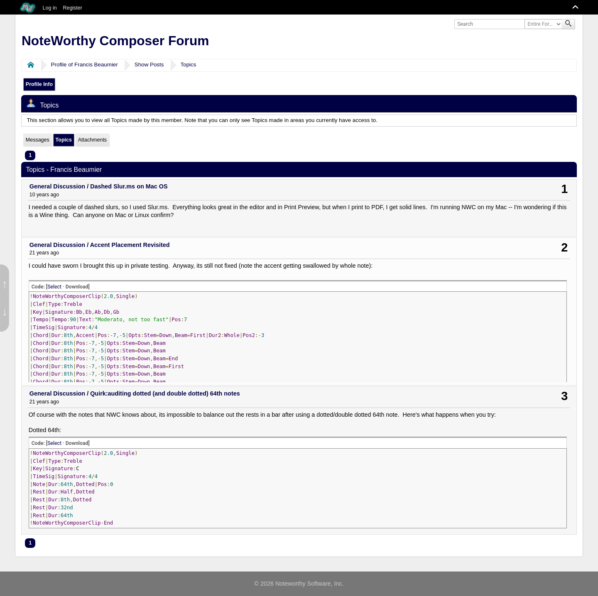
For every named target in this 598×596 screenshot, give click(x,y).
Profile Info (39, 84)
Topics (188, 64)
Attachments (92, 140)
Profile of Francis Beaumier (84, 64)
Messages (37, 140)
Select (54, 287)
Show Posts (149, 64)
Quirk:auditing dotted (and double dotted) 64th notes (165, 393)
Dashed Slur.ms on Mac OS (128, 186)
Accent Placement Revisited (130, 245)
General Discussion (57, 186)
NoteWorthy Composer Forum (115, 40)
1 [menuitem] (30, 155)
